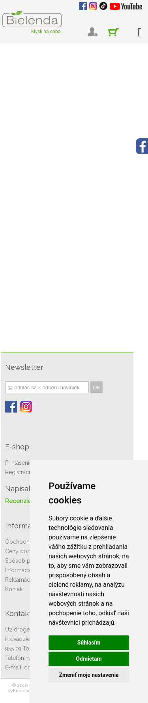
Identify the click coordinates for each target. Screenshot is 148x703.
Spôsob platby (24, 561)
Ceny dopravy (23, 551)
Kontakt (14, 589)
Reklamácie (19, 580)
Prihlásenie (18, 463)
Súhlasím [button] (89, 642)
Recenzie (18, 501)
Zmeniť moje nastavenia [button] (88, 675)
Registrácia (19, 472)
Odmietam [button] (88, 659)
